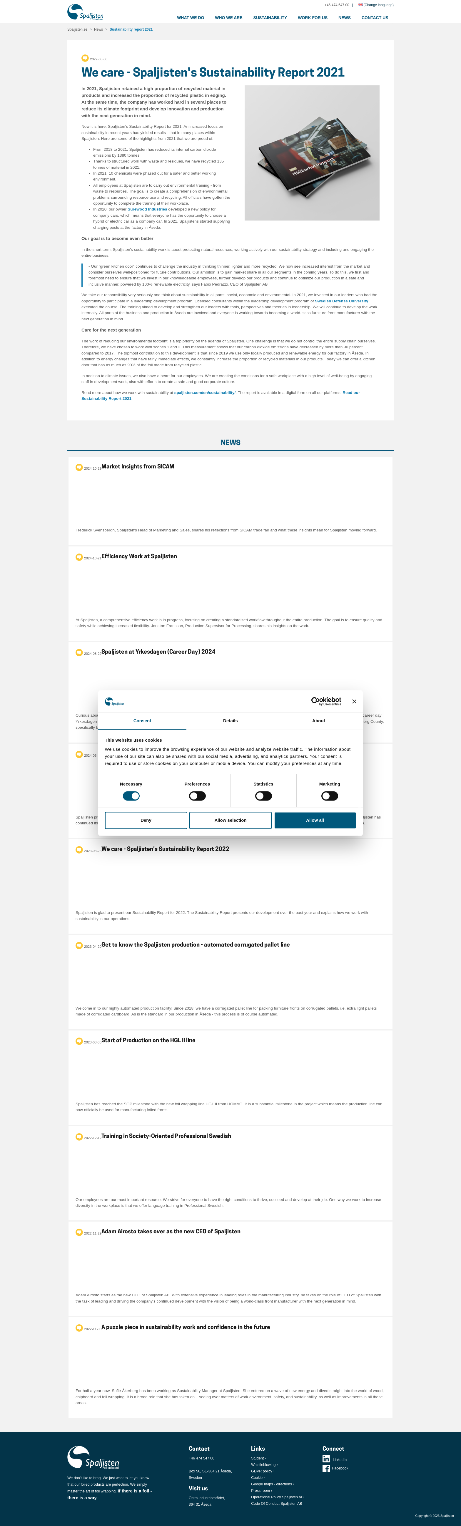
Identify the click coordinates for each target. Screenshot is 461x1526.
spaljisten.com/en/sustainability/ (205, 392)
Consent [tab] (142, 720)
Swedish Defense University (341, 301)
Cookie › (258, 1478)
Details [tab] (230, 720)
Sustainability (270, 17)
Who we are (229, 17)
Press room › (261, 1491)
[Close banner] (354, 701)
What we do (190, 17)
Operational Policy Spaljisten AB (277, 1497)
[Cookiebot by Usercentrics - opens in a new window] (315, 701)
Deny (146, 820)
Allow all (315, 820)
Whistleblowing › (264, 1465)
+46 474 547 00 (337, 5)
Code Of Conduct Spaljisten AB (276, 1504)
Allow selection (230, 820)
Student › (258, 1458)
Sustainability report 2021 (131, 29)
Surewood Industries (147, 209)
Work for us (313, 17)
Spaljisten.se (77, 29)
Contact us (375, 17)
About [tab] (318, 720)
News (344, 17)
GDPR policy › (262, 1471)
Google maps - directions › (272, 1484)
